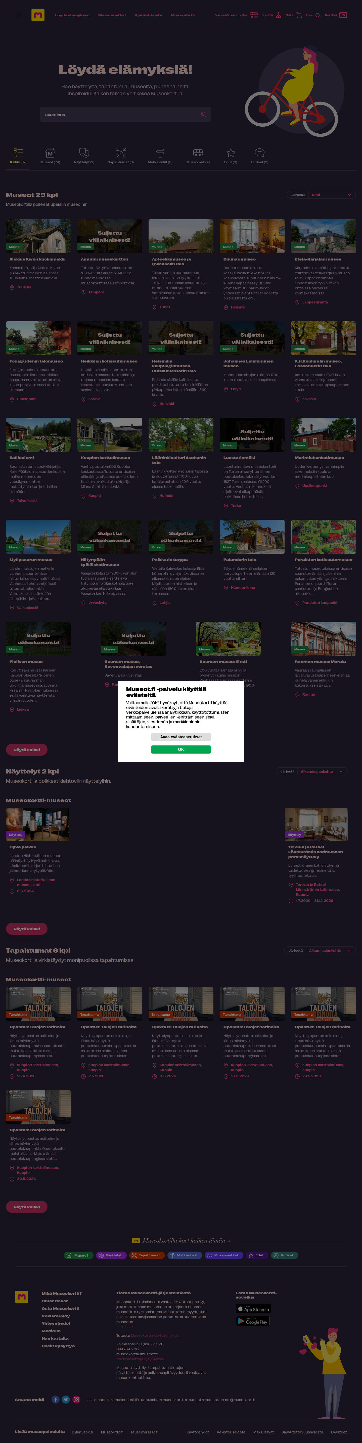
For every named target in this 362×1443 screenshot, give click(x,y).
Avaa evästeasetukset (181, 737)
